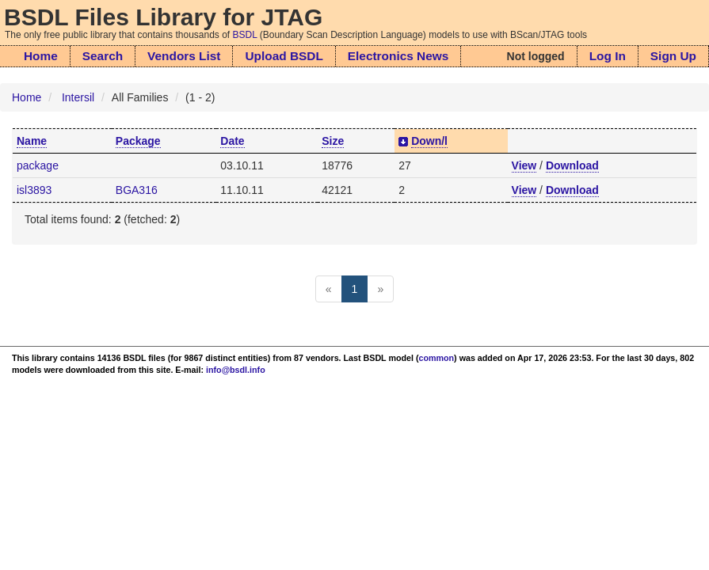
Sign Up (673, 56)
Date (232, 141)
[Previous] (328, 289)
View (524, 165)
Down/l (429, 141)
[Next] (380, 289)
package (38, 165)
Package (138, 141)
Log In (607, 56)
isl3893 (34, 190)
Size (333, 141)
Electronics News (398, 56)
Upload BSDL (283, 56)
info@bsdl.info (235, 369)
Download (572, 165)
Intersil (78, 97)
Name (32, 141)
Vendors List (183, 56)
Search (102, 56)
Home (41, 56)
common (437, 358)
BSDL (245, 34)
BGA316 (137, 190)
